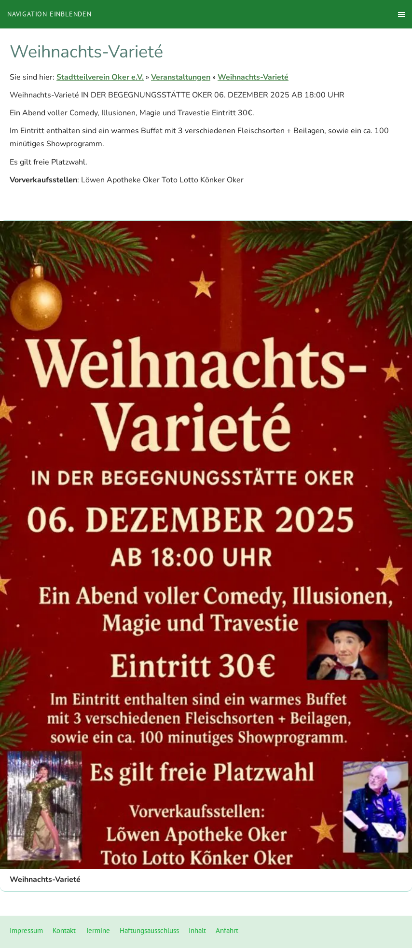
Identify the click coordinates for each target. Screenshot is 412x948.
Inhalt (197, 930)
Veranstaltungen (180, 77)
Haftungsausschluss (149, 930)
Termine (97, 930)
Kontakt (64, 930)
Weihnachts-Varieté (253, 77)
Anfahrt (227, 930)
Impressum (26, 930)
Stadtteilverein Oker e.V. (100, 77)
